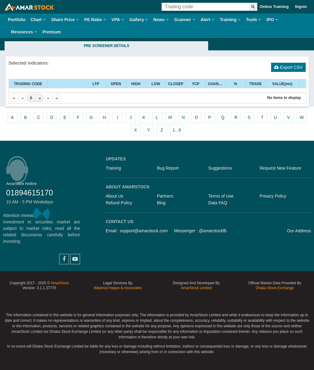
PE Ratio (93, 19)
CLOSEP (175, 84)
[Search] (253, 7)
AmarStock (60, 283)
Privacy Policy (273, 196)
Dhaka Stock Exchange (275, 288)
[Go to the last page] (57, 98)
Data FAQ (217, 202)
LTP (96, 84)
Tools (251, 19)
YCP (196, 84)
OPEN (116, 84)
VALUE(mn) (282, 84)
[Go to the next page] (48, 98)
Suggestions (220, 168)
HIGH (135, 84)
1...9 (177, 130)
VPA (115, 19)
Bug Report (168, 168)
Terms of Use (220, 196)
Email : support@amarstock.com (137, 230)
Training (228, 19)
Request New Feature (280, 168)
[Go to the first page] (14, 98)
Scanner (182, 19)
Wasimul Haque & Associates (118, 288)
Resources (22, 32)
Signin (301, 6)
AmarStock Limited (196, 288)
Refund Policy (119, 202)
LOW (155, 84)
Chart (36, 19)
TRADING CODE (28, 84)
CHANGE (216, 84)
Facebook (64, 259)
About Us (115, 196)
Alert (205, 19)
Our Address (299, 230)
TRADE (255, 84)
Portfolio (17, 19)
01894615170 (29, 192)
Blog (161, 202)
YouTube (75, 259)
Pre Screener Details (106, 46)
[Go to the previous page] (22, 98)
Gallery (136, 19)
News (159, 19)
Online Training (274, 6)
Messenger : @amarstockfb (200, 230)
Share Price (63, 19)
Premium (51, 32)
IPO (270, 19)
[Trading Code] (205, 7)
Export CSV (288, 67)
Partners (165, 196)
